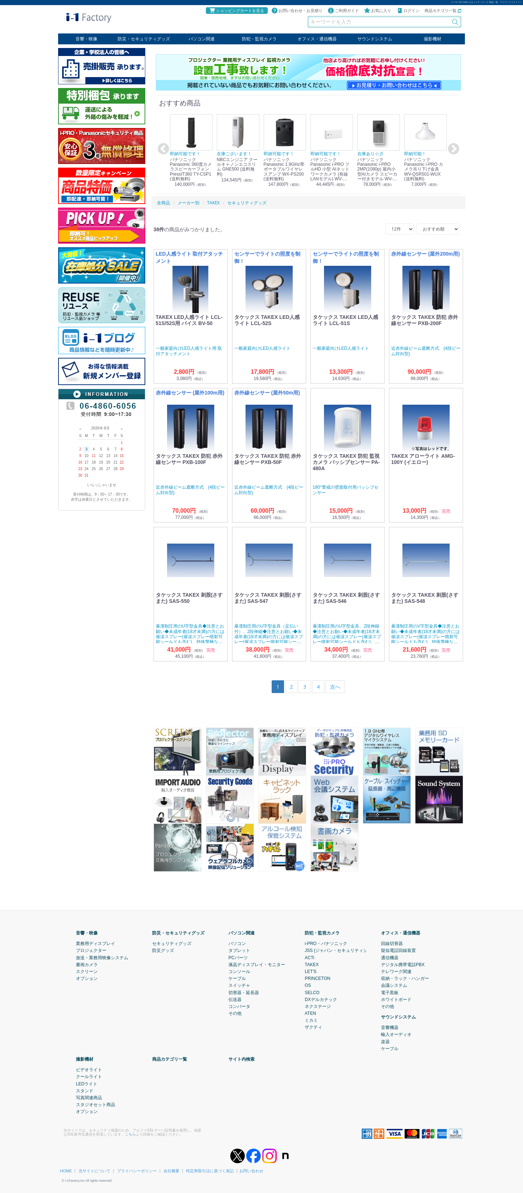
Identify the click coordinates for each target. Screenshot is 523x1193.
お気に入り (377, 10)
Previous (162, 149)
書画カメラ (87, 964)
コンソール (239, 971)
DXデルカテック (321, 999)
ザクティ (313, 1027)
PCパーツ (238, 957)
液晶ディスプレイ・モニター (256, 964)
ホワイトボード (396, 999)
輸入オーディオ (396, 1034)
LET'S (310, 971)
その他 (235, 1013)
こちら (130, 1134)
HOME (66, 1171)
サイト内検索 (241, 1059)
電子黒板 (389, 992)
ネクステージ (318, 1006)
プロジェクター (91, 950)
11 (94, 456)
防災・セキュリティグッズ (144, 38)
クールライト (89, 1076)
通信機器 (389, 957)
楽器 (385, 1041)
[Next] (335, 686)
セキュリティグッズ (171, 943)
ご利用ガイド (343, 10)
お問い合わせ (251, 1171)
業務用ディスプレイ (95, 943)
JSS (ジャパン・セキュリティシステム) (343, 950)
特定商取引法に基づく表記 (210, 1171)
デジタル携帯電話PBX (403, 964)
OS (308, 985)
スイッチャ (239, 985)
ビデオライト (89, 1069)
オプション (87, 978)
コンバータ (239, 1006)
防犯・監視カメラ (259, 38)
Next (452, 149)
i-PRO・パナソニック (326, 943)
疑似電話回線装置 (398, 950)
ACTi (309, 957)
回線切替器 (392, 943)
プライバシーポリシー (137, 1171)
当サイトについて (94, 1171)
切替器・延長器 (243, 992)
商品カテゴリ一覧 (443, 10)
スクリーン (87, 971)
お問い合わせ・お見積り (297, 10)
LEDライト (86, 1083)
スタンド (84, 1090)
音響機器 (389, 1027)
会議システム (394, 985)
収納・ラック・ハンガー (405, 978)
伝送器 (235, 999)
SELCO (312, 992)
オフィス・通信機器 (317, 38)
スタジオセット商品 (95, 1104)
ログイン (407, 10)
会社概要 (171, 1171)
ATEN (310, 1013)
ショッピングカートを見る (236, 10)
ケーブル (237, 978)
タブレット (239, 950)
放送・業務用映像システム (102, 957)
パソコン (237, 943)
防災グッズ (163, 950)
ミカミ (311, 1020)
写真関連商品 (89, 1097)
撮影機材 (432, 38)
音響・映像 (86, 38)
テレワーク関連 (396, 971)
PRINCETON (317, 978)
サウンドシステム (374, 38)
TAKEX (312, 964)
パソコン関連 (201, 38)
